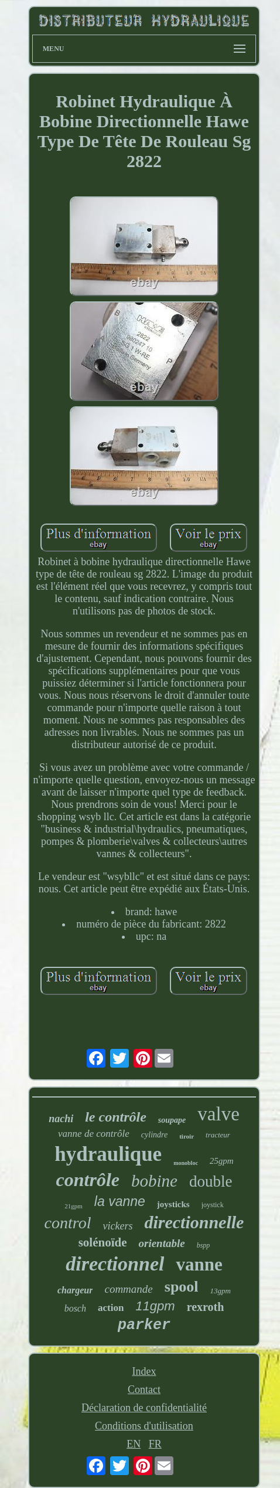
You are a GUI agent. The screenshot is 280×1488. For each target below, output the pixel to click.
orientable (161, 1243)
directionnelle (194, 1222)
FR (155, 1444)
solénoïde (102, 1242)
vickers (117, 1226)
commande (128, 1289)
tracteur (218, 1134)
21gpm (73, 1206)
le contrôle (115, 1117)
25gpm (222, 1161)
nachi (61, 1119)
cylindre (154, 1134)
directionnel (115, 1264)
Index (144, 1371)
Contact (144, 1389)
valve (218, 1114)
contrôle (87, 1179)
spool (182, 1286)
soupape (172, 1120)
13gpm (220, 1290)
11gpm (155, 1306)
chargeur (75, 1290)
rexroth (205, 1306)
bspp (203, 1245)
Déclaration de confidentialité (144, 1408)
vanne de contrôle (93, 1133)
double (211, 1181)
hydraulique (108, 1154)
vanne (199, 1264)
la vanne (119, 1201)
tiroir (186, 1136)
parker (144, 1325)
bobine (154, 1180)
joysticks (173, 1204)
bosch (75, 1308)
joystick (213, 1205)
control (68, 1223)
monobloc (185, 1163)
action (111, 1307)
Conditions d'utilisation (144, 1426)
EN (134, 1444)
